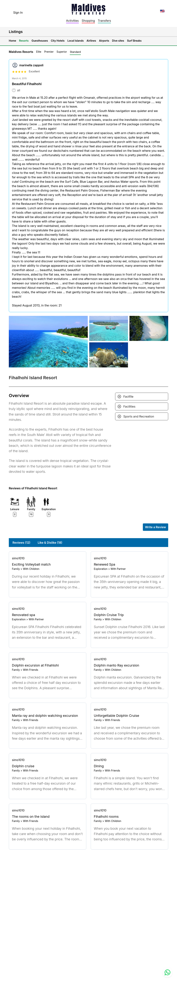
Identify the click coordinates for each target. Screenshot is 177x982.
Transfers (104, 20)
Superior (62, 51)
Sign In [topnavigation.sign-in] (18, 12)
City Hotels (57, 40)
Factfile (128, 396)
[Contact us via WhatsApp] (167, 972)
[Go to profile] (47, 558)
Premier (49, 51)
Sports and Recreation (138, 416)
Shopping (88, 20)
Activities (72, 20)
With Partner (118, 568)
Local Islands (75, 40)
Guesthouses (40, 40)
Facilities (129, 406)
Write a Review (155, 527)
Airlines (91, 40)
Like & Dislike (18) (50, 542)
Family (16, 568)
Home (12, 40)
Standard (75, 51)
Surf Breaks (134, 40)
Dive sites (118, 40)
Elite (38, 51)
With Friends (30, 669)
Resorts (24, 40)
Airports (104, 40)
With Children (31, 568)
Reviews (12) (21, 542)
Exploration (100, 568)
